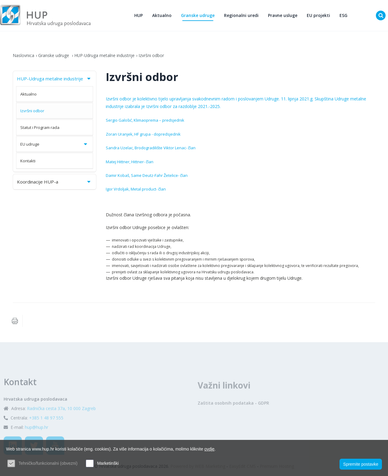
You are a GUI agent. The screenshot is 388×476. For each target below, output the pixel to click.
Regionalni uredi (241, 15)
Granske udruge (198, 15)
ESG (343, 15)
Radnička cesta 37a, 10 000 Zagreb (61, 421)
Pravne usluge (282, 15)
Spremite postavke (360, 464)
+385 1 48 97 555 (46, 431)
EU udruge (54, 144)
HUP (138, 15)
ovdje (209, 449)
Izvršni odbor (152, 55)
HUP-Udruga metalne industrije (104, 55)
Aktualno (162, 15)
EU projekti (318, 15)
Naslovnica (23, 55)
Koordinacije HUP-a (54, 182)
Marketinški (108, 463)
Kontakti (27, 161)
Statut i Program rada (39, 127)
